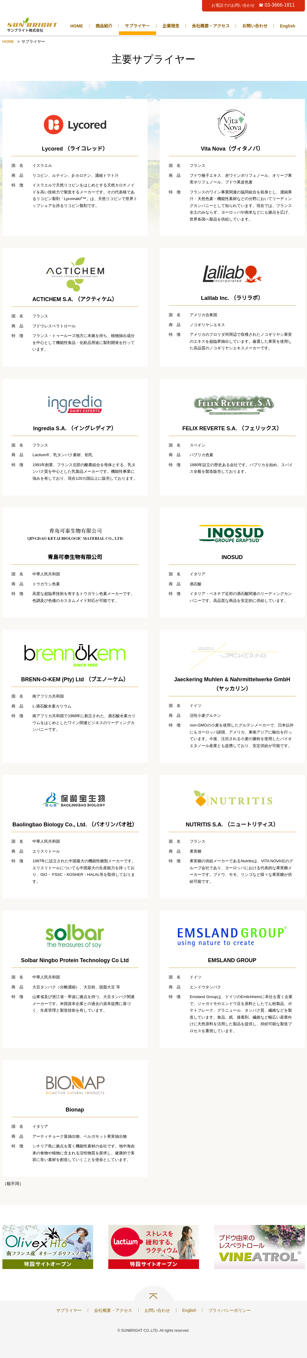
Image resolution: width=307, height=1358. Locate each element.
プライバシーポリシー (229, 1310)
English (287, 26)
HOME (76, 26)
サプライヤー (137, 26)
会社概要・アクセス (211, 26)
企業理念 (170, 26)
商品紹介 (104, 26)
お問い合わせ (254, 26)
